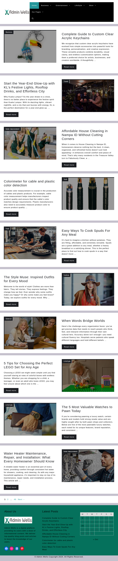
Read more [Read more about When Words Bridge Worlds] (69, 347)
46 (15, 499)
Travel (66, 81)
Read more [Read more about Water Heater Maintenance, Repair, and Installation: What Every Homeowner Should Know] (11, 487)
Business (47, 5)
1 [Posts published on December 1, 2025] (82, 518)
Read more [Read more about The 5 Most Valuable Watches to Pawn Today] (69, 437)
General (8, 318)
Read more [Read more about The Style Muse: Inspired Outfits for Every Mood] (11, 304)
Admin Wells (10, 528)
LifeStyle (81, 5)
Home (34, 5)
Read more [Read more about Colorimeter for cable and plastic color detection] (11, 214)
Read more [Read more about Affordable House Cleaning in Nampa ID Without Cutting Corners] (69, 165)
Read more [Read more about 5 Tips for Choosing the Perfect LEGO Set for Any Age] (11, 390)
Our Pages (39, 12)
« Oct (95, 539)
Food (7, 228)
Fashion (66, 275)
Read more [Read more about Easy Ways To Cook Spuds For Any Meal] (69, 261)
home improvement (13, 129)
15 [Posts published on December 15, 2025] (82, 526)
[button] (33, 18)
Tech (65, 179)
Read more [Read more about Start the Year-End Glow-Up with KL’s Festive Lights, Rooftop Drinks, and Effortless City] (11, 115)
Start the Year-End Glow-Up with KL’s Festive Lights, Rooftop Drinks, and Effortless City (57, 527)
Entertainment (64, 5)
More (93, 5)
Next (21, 499)
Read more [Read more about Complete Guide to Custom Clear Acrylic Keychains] (69, 67)
